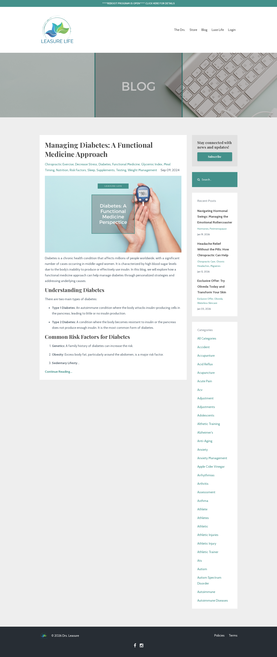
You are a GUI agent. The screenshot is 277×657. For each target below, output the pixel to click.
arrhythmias (205, 475)
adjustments (206, 407)
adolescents (205, 415)
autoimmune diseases (212, 600)
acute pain (204, 381)
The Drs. (179, 30)
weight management (142, 170)
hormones (203, 228)
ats (199, 561)
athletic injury (206, 543)
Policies (219, 636)
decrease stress (86, 164)
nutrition (62, 170)
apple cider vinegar (211, 467)
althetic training (208, 424)
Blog (204, 30)
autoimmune (206, 592)
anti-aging (204, 441)
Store (193, 30)
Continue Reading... (58, 372)
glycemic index (151, 164)
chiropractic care (206, 261)
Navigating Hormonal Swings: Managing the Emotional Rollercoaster (214, 216)
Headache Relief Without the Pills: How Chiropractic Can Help (213, 249)
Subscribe (214, 156)
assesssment (206, 492)
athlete (202, 509)
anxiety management (212, 458)
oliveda (218, 298)
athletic (202, 526)
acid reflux (205, 364)
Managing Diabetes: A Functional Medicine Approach (99, 149)
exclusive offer (205, 298)
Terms (233, 636)
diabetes (105, 164)
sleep (91, 170)
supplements (105, 170)
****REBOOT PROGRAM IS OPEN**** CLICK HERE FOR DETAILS (138, 3)
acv (199, 390)
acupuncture (206, 373)
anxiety (202, 450)
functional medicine (126, 164)
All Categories (206, 338)
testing (121, 170)
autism (202, 569)
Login (232, 30)
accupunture (206, 356)
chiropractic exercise (59, 164)
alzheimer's (205, 432)
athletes (203, 518)
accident (203, 347)
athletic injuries (207, 535)
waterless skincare (207, 303)
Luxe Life (218, 30)
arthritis (202, 484)
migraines (215, 266)
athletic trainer (207, 552)
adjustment (205, 398)
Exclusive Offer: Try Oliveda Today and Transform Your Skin (211, 286)
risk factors (78, 170)
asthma (202, 501)
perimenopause (218, 228)
